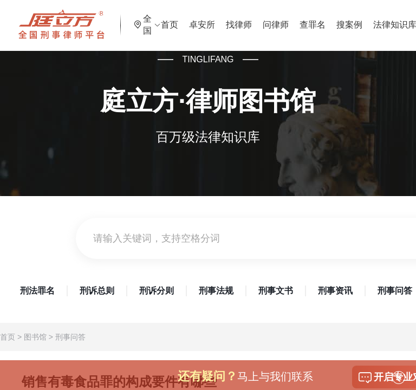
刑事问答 (70, 337)
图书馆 (35, 337)
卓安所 (225, 18)
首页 (193, 18)
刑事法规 (216, 290)
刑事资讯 (335, 290)
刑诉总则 (97, 290)
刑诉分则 (156, 290)
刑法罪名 (37, 290)
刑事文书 (275, 290)
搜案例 (373, 18)
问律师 (299, 18)
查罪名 (336, 18)
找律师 (262, 18)
